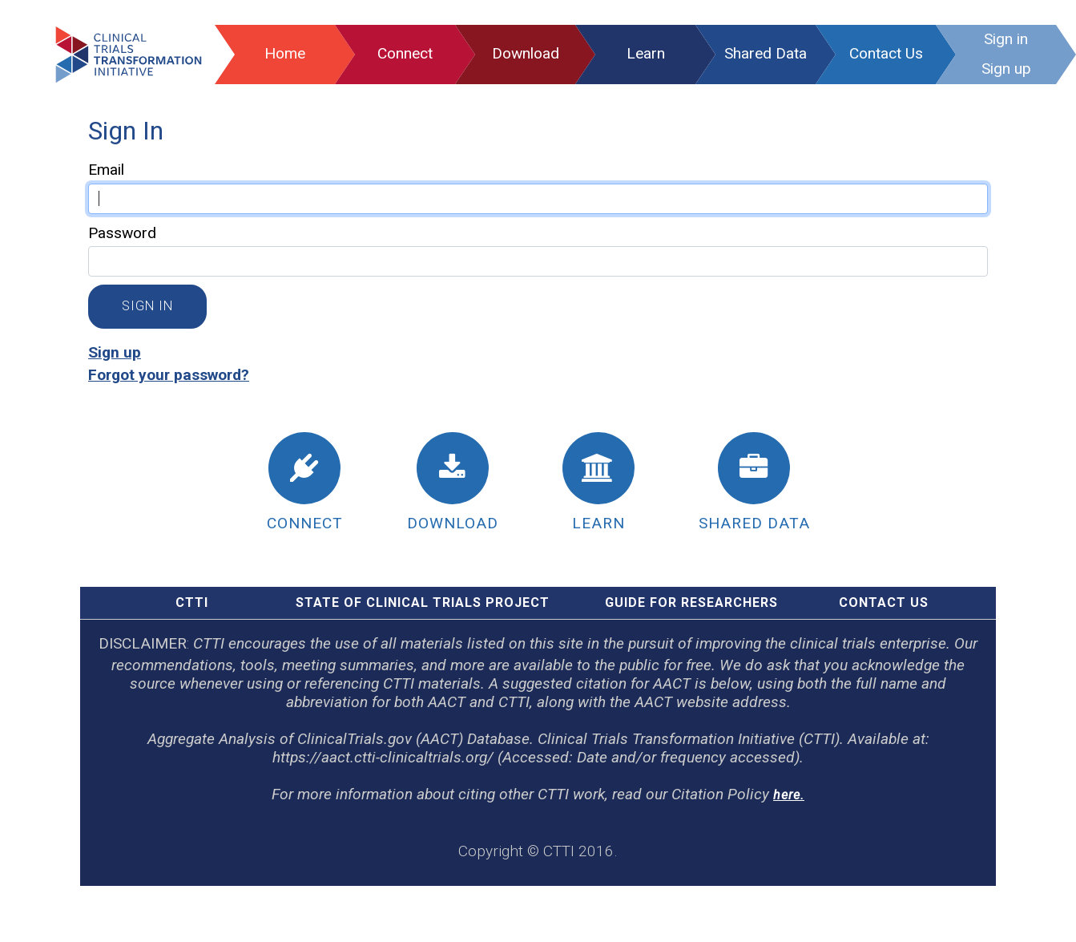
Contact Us (884, 602)
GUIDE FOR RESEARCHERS (691, 602)
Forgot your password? (168, 375)
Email (106, 169)
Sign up (114, 352)
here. (788, 795)
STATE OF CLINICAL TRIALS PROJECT (423, 602)
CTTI (191, 602)
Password (122, 233)
